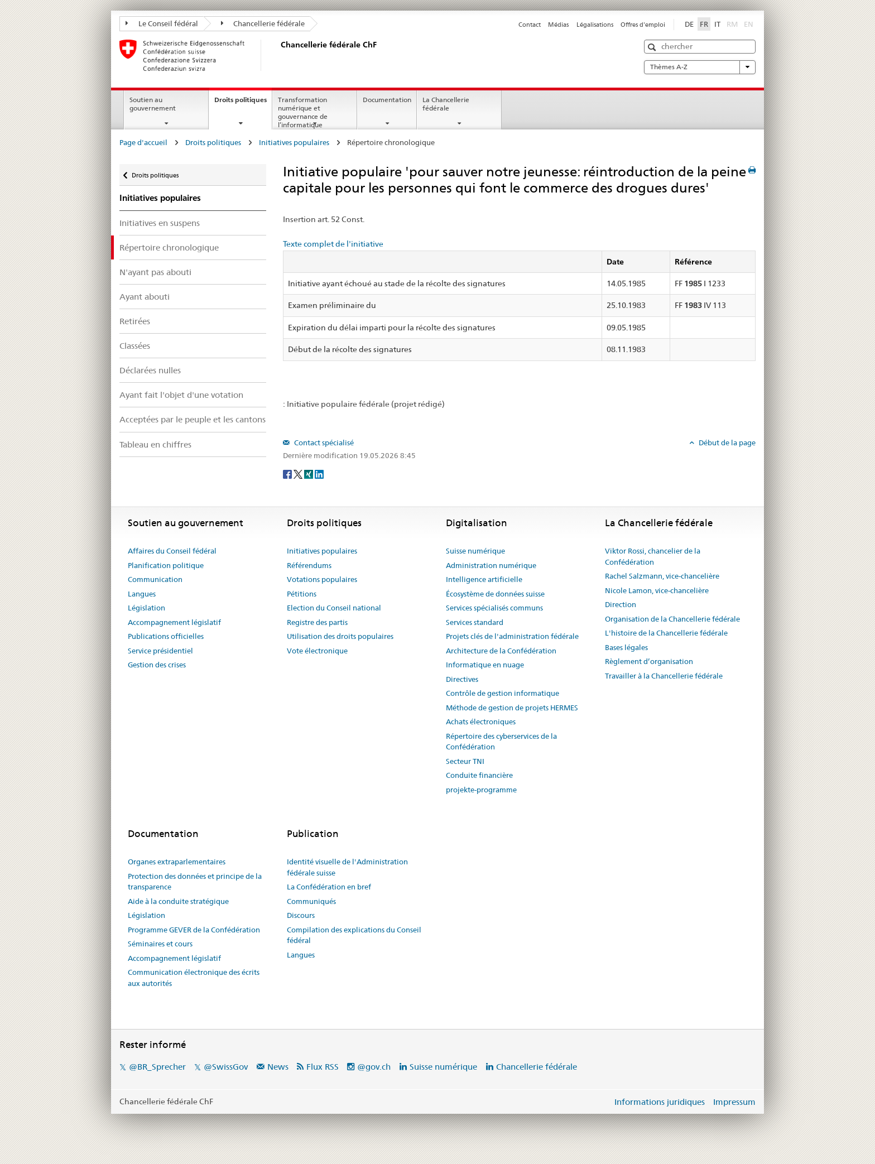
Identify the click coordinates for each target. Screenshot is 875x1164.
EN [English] (748, 24)
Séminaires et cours (160, 943)
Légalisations (594, 24)
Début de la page (726, 442)
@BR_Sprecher (157, 1066)
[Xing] (309, 473)
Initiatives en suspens (159, 223)
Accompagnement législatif (174, 622)
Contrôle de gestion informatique (502, 693)
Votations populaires (322, 579)
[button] (653, 47)
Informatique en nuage (485, 664)
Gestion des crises (157, 664)
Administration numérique (491, 565)
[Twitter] (299, 473)
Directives (462, 679)
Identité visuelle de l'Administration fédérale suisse (347, 867)
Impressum (734, 1101)
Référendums (309, 565)
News (278, 1066)
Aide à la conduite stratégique (178, 901)
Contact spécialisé (323, 442)
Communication (155, 579)
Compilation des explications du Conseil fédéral (354, 935)
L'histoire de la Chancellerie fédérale (666, 632)
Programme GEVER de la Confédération (194, 929)
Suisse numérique (475, 550)
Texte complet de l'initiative (333, 243)
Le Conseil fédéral (162, 23)
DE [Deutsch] (689, 24)
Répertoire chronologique (169, 247)
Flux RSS (322, 1066)
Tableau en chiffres (155, 444)
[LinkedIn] (319, 473)
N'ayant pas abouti (155, 272)
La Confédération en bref (329, 886)
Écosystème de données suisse (495, 593)
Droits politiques (243, 103)
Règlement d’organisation (649, 661)
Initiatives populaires (294, 142)
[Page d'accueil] (278, 55)
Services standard (474, 622)
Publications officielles (166, 636)
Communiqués (311, 901)
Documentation (387, 99)
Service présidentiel (160, 650)
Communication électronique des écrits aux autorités (193, 978)
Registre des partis (317, 622)
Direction (620, 604)
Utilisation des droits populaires (340, 636)
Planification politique (166, 565)
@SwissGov (226, 1066)
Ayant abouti (144, 296)
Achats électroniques (481, 721)
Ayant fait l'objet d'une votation (181, 394)
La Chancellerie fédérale (445, 103)
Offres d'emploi (643, 24)
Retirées (134, 321)
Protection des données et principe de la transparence (195, 882)
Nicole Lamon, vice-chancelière (657, 590)
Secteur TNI (465, 761)
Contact (529, 24)
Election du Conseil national (334, 607)
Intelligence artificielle (484, 579)
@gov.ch (374, 1066)
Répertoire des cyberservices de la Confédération (501, 742)
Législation (146, 607)
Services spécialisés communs (494, 607)
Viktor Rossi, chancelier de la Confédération (652, 556)
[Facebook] (288, 473)
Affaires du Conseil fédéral (172, 550)
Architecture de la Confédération (501, 650)
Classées (134, 345)
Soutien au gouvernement (152, 103)
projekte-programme (481, 789)
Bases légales (626, 647)
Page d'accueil (143, 142)
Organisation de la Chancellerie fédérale (672, 618)
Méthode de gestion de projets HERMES (512, 707)
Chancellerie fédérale (263, 23)
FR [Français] (704, 24)
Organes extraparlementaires (176, 861)
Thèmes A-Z (699, 67)
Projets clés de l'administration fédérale (512, 636)
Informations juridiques (659, 1101)
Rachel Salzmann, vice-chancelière (662, 575)
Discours (301, 915)
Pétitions (301, 593)
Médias (558, 24)
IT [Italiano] (717, 24)
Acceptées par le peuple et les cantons (192, 419)
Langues (142, 593)
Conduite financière (479, 775)
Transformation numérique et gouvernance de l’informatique (303, 111)
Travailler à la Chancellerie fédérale (664, 675)
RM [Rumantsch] (732, 24)
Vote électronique (317, 650)
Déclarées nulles (150, 370)
